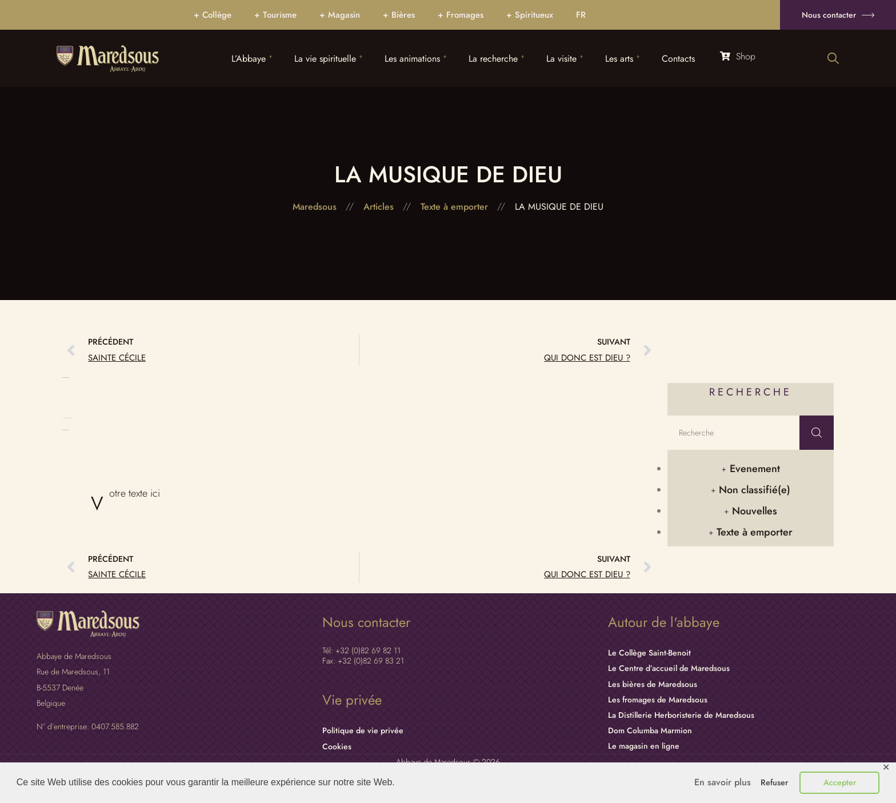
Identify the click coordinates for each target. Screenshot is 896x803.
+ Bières (399, 15)
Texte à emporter (755, 532)
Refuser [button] (774, 782)
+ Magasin (339, 15)
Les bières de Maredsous (652, 684)
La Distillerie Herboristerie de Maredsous (681, 715)
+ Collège (212, 15)
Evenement (755, 468)
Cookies (336, 746)
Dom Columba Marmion (650, 730)
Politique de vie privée (362, 730)
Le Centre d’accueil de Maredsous (669, 668)
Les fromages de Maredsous (657, 699)
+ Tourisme (275, 15)
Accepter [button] (839, 782)
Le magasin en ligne (643, 746)
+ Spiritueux (529, 15)
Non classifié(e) (754, 489)
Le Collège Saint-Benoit (649, 652)
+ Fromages (460, 15)
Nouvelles (754, 511)
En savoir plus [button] (722, 782)
